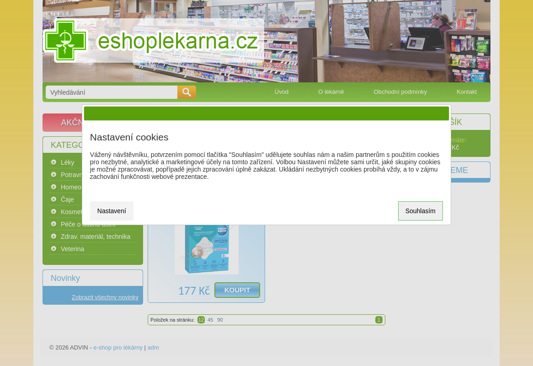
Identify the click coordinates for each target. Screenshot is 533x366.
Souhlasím (420, 211)
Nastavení (111, 211)
